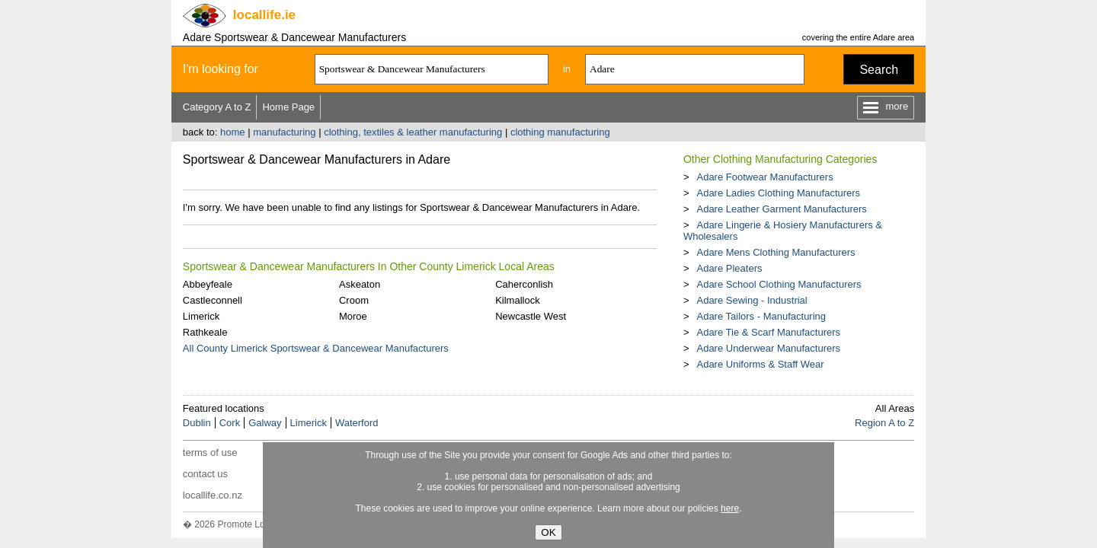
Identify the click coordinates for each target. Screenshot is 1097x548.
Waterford (357, 423)
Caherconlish (524, 284)
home (232, 132)
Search (878, 69)
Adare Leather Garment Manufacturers (781, 209)
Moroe (353, 316)
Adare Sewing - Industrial (751, 300)
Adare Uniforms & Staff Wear (760, 364)
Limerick (201, 316)
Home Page (288, 107)
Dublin (197, 423)
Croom (354, 300)
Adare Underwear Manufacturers (768, 348)
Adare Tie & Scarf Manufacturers (768, 332)
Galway (264, 423)
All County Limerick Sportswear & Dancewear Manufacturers (316, 348)
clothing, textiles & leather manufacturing (413, 132)
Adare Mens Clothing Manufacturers (775, 252)
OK (548, 532)
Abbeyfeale (207, 284)
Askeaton (359, 284)
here (730, 508)
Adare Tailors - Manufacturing (761, 316)
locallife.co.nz (212, 495)
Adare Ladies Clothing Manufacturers (778, 193)
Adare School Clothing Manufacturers (778, 284)
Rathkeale (205, 332)
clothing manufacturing (560, 132)
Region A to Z (884, 423)
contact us (205, 474)
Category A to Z (217, 107)
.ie (264, 15)
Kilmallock (517, 300)
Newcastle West (530, 316)
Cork (229, 423)
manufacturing (284, 132)
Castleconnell (212, 300)
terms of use (210, 452)
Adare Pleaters (729, 268)
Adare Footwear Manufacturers (764, 177)
